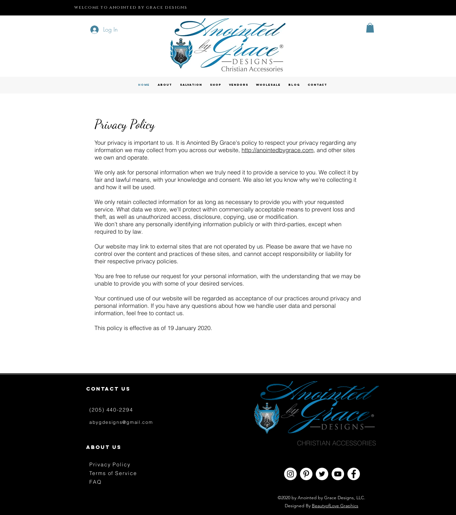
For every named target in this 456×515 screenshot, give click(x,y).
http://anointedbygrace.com (277, 150)
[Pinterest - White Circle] (306, 474)
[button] (370, 28)
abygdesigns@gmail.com (121, 422)
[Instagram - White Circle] (290, 474)
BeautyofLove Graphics (335, 506)
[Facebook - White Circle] (353, 474)
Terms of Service (113, 473)
